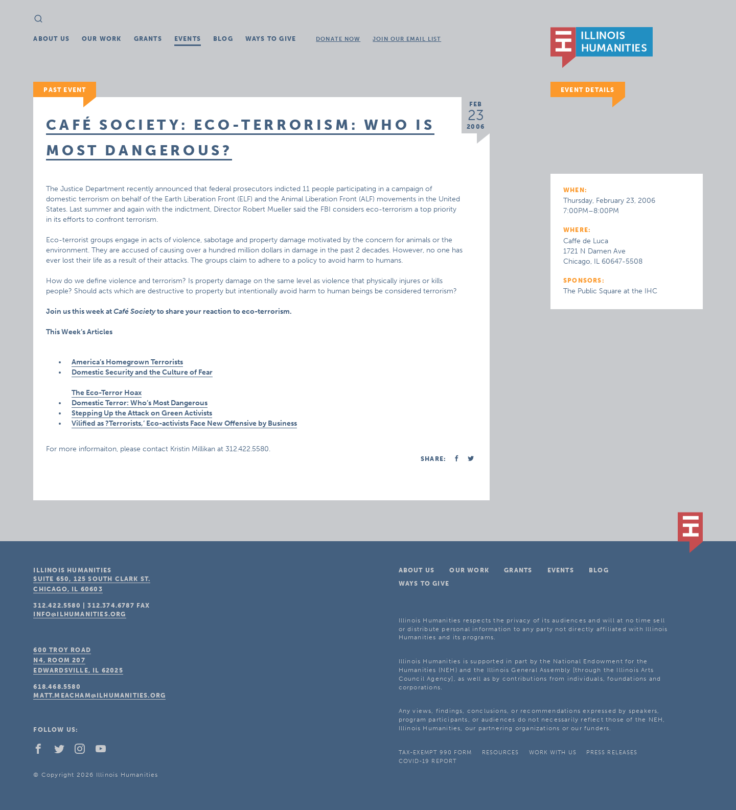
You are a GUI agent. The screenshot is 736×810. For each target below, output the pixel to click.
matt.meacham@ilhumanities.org (99, 695)
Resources (500, 752)
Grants (148, 38)
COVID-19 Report (428, 761)
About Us (51, 38)
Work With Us (553, 752)
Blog (223, 38)
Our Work (102, 38)
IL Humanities (601, 47)
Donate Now (338, 39)
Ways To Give (270, 38)
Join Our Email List (407, 39)
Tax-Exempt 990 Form (435, 752)
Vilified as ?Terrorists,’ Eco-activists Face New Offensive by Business (184, 423)
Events (187, 38)
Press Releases (611, 752)
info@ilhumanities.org (79, 614)
